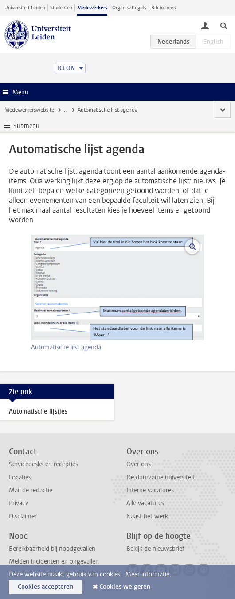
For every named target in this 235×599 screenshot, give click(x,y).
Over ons (138, 464)
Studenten (61, 7)
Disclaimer (23, 516)
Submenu (26, 126)
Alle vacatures (145, 503)
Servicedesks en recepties (43, 464)
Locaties (20, 477)
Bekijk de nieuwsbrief (155, 549)
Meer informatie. (148, 574)
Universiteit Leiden (24, 7)
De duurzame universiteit (160, 477)
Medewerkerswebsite (29, 109)
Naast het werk (147, 516)
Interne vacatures (150, 490)
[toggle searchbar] (223, 25)
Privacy (18, 503)
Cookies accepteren (45, 587)
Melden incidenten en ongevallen (54, 561)
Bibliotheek (163, 7)
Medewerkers (92, 7)
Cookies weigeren (124, 587)
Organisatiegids (129, 7)
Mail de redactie (30, 490)
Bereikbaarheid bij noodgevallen (52, 549)
